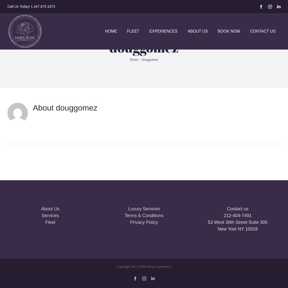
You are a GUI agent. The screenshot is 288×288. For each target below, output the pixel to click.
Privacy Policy (144, 222)
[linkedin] (279, 7)
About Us (50, 208)
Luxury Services (144, 208)
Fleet (50, 222)
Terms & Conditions (144, 215)
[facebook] (261, 7)
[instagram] (270, 7)
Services (50, 215)
